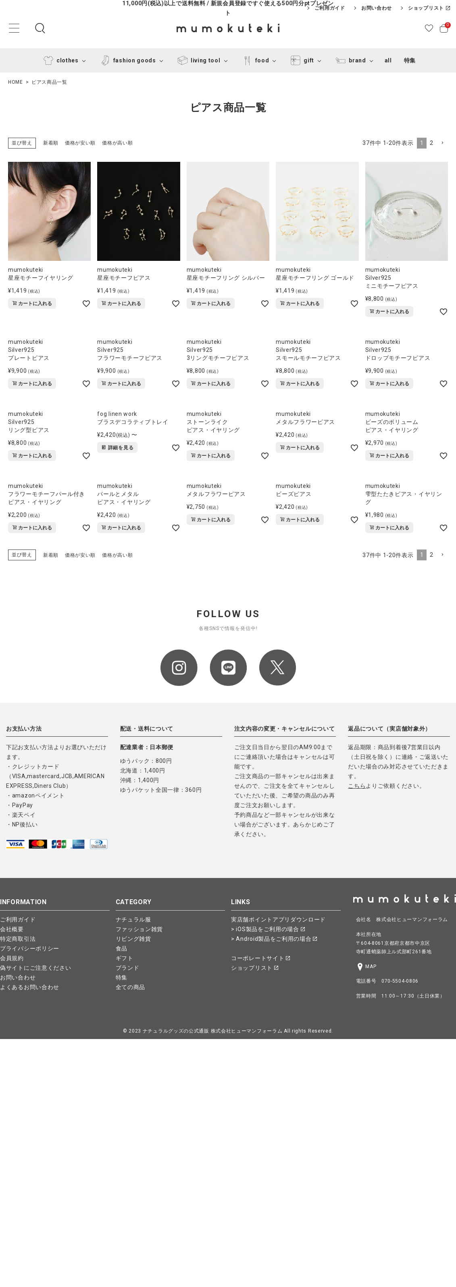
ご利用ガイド (329, 8)
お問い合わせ (376, 8)
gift (300, 60)
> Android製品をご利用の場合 (274, 939)
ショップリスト (429, 8)
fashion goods (126, 60)
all (388, 60)
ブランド (128, 968)
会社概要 (12, 929)
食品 (121, 948)
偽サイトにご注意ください (35, 968)
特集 (410, 60)
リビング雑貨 (133, 939)
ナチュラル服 (133, 919)
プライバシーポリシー (29, 948)
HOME (15, 82)
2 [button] (431, 143)
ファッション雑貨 (139, 929)
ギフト (124, 958)
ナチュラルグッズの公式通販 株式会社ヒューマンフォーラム (213, 1031)
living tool (198, 60)
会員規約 (12, 958)
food (254, 60)
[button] (442, 143)
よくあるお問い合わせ (29, 987)
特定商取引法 (17, 939)
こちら (357, 786)
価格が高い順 (117, 143)
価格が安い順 (80, 143)
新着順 (50, 143)
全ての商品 (131, 987)
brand (349, 60)
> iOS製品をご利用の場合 (268, 929)
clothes (59, 60)
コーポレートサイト (260, 958)
